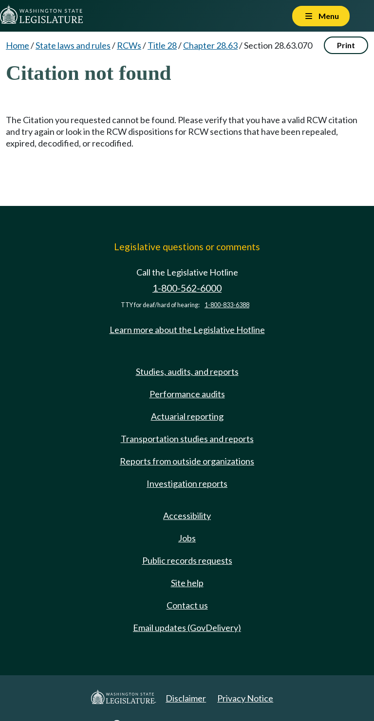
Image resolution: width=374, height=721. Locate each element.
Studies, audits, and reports (187, 371)
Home (17, 45)
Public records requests (187, 560)
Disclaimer (186, 698)
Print (346, 45)
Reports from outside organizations (187, 461)
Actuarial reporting (187, 416)
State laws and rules (73, 45)
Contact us (187, 605)
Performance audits (187, 393)
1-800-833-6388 (227, 305)
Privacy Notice (245, 698)
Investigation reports (187, 483)
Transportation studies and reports (187, 438)
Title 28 (162, 45)
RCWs (129, 45)
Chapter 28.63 (210, 45)
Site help (187, 582)
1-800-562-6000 (187, 288)
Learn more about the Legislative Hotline (187, 329)
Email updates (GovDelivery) (187, 627)
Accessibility (187, 515)
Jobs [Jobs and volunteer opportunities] (187, 538)
